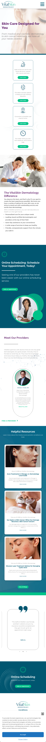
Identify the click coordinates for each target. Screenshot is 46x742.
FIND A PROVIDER (10, 421)
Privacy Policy (23, 739)
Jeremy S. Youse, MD (23, 387)
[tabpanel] (23, 629)
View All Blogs (23, 586)
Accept (23, 735)
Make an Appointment (9, 289)
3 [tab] (26, 651)
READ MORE (23, 484)
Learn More (23, 77)
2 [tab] (23, 651)
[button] (43, 714)
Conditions (22, 710)
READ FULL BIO (23, 406)
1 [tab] (20, 651)
